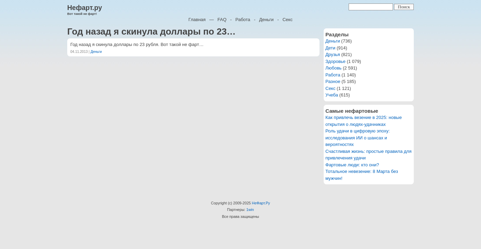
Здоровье (335, 61)
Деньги (266, 19)
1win (250, 210)
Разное (332, 81)
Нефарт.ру (84, 7)
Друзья (332, 54)
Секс (287, 19)
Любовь (333, 68)
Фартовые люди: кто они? (352, 164)
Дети (330, 47)
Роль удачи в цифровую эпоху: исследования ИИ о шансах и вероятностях (357, 137)
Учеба (331, 95)
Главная (197, 19)
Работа (242, 19)
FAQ (222, 19)
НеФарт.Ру (261, 203)
